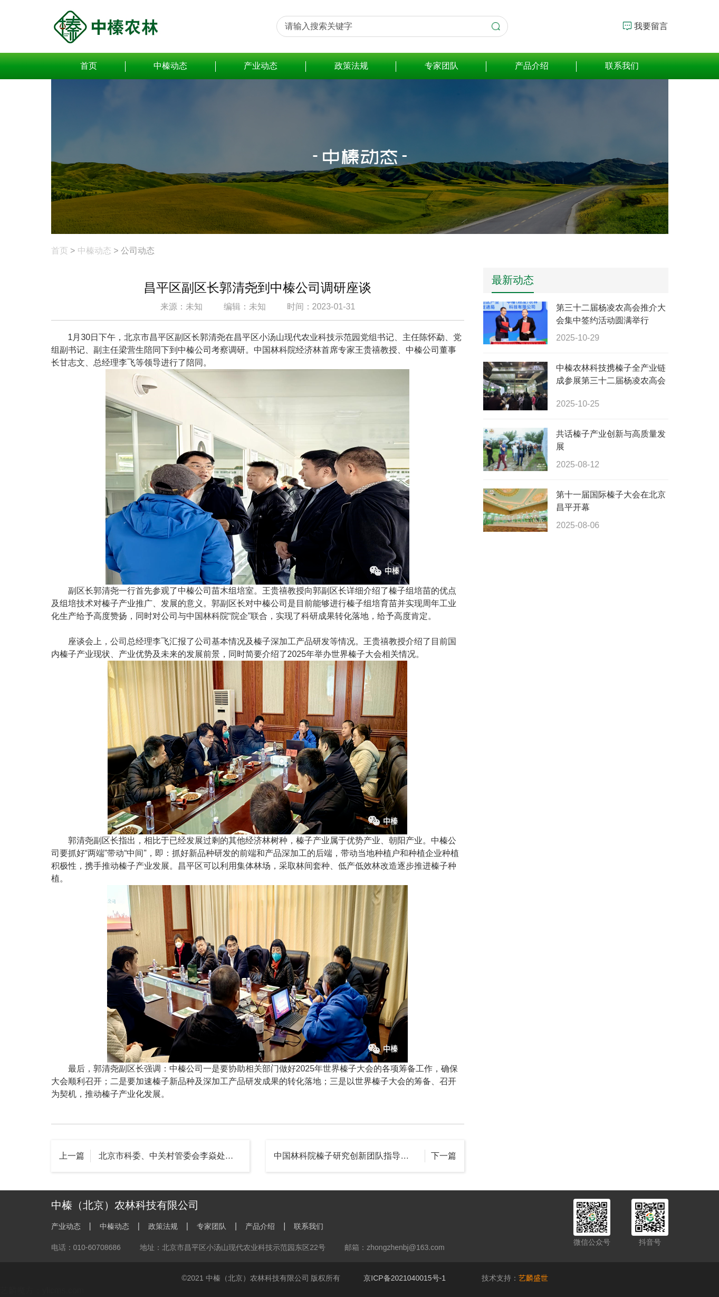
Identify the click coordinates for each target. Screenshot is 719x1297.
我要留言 (645, 26)
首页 (88, 65)
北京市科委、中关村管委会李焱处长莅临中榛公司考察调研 (170, 1155)
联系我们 (622, 65)
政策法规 (351, 65)
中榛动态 (170, 65)
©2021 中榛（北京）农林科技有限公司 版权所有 (260, 1278)
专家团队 (441, 65)
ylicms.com (63, 1290)
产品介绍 (532, 65)
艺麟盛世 (533, 1278)
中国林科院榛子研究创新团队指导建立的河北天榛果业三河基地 (349, 1155)
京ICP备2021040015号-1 (404, 1278)
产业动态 (260, 65)
